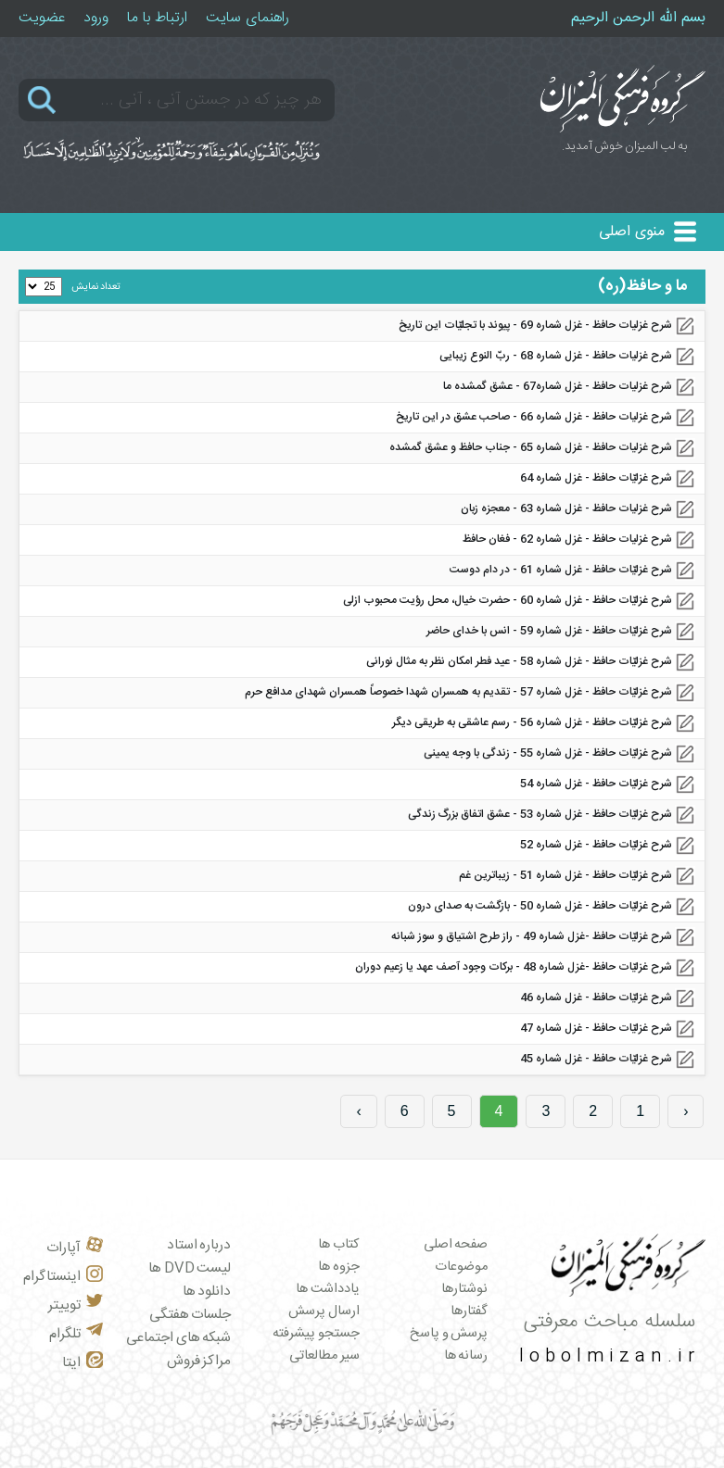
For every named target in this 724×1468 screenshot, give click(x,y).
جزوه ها (339, 1267)
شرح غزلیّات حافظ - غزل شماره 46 (596, 997)
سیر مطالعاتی (324, 1356)
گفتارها (469, 1311)
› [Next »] (358, 1111)
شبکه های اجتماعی (178, 1337)
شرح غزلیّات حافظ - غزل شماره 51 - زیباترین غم (565, 875)
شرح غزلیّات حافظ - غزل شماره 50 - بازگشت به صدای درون (540, 906)
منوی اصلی (632, 232)
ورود (95, 18)
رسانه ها (466, 1356)
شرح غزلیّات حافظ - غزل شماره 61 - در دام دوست (561, 569)
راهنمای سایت (247, 18)
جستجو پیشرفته (316, 1334)
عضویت (42, 18)
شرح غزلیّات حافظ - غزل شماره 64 (596, 478)
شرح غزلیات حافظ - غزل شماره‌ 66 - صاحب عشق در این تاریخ (534, 417)
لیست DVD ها (189, 1268)
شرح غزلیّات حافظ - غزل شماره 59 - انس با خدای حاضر (549, 630)
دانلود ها (207, 1291)
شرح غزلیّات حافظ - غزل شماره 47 (596, 1028)
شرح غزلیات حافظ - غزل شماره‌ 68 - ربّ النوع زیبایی (555, 355)
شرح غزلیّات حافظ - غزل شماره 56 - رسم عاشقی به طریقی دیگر (532, 722)
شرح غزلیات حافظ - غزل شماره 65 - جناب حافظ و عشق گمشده (530, 447)
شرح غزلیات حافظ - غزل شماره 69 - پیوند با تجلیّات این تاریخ (535, 325)
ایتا (82, 1362)
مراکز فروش (199, 1361)
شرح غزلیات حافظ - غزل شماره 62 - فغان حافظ (567, 539)
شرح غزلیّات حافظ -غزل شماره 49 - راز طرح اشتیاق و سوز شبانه (531, 936)
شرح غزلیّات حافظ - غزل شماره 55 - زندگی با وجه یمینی (548, 753)
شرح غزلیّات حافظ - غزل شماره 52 (596, 844)
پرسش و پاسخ (449, 1334)
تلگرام (76, 1334)
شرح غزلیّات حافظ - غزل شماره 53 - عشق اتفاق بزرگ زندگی (540, 814)
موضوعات (461, 1267)
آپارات (74, 1248)
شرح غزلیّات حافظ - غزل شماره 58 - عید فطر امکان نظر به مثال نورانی (519, 661)
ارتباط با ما (157, 18)
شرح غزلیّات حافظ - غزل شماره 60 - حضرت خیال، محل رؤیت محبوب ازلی (507, 600)
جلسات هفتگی (190, 1314)
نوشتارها (464, 1289)
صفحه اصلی (456, 1245)
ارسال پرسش (324, 1311)
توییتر (75, 1305)
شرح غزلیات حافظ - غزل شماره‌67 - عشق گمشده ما (557, 386)
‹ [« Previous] (685, 1111)
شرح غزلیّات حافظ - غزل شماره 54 (596, 783)
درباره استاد (199, 1245)
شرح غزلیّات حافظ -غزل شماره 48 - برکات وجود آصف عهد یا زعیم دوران (513, 967)
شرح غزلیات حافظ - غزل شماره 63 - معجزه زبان (566, 508)
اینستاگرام (63, 1276)
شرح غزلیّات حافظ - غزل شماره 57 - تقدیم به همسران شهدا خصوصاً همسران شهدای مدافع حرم (458, 692)
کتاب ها (339, 1245)
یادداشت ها (328, 1289)
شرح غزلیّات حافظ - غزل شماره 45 (596, 1058)
